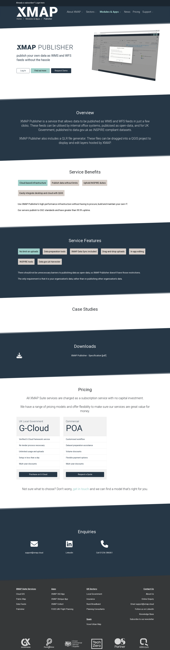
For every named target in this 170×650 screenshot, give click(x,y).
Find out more (40, 70)
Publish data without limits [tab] (65, 183)
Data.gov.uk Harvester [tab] (49, 261)
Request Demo (61, 70)
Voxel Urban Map (93, 624)
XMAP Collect (57, 604)
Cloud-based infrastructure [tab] (32, 183)
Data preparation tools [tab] (55, 251)
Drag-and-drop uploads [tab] (113, 251)
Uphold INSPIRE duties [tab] (95, 183)
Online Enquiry (148, 599)
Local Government (94, 594)
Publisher (20, 609)
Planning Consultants (95, 609)
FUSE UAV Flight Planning (62, 609)
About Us (150, 594)
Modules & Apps (109, 11)
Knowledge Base (146, 614)
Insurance (90, 599)
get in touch (81, 489)
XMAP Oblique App (59, 599)
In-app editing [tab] (137, 251)
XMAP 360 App (58, 594)
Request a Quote (85, 474)
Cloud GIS (20, 594)
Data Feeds (21, 604)
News (127, 11)
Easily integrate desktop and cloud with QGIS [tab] (41, 193)
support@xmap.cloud (34, 553)
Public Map (21, 599)
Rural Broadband (93, 604)
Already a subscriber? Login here (30, 3)
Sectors (90, 11)
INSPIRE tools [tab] (26, 261)
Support (146, 11)
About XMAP (74, 11)
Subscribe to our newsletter (142, 619)
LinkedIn (69, 553)
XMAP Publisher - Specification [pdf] (88, 355)
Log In (23, 70)
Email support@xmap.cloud (142, 604)
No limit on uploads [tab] (28, 251)
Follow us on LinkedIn (144, 609)
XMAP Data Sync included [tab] (83, 251)
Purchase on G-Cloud (38, 474)
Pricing (136, 11)
